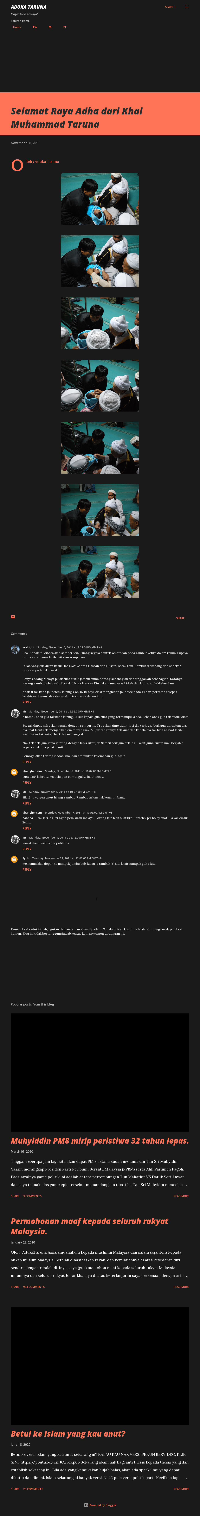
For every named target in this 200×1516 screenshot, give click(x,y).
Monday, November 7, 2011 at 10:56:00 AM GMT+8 (78, 812)
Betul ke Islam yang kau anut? (68, 1433)
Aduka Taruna (29, 7)
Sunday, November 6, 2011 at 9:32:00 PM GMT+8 (61, 711)
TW (32, 27)
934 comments (34, 1287)
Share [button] (180, 618)
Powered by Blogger (100, 1505)
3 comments (32, 1196)
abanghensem (32, 771)
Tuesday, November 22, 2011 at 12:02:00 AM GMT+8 (66, 858)
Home (15, 27)
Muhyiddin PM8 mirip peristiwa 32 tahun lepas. (100, 1140)
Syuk (26, 858)
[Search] (170, 7)
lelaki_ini (28, 647)
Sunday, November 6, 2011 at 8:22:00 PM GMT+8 (69, 647)
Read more (181, 1196)
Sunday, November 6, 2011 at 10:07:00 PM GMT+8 (62, 792)
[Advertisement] (100, 59)
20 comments (33, 1489)
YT (62, 27)
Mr (24, 711)
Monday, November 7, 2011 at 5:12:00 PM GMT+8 (62, 837)
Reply (27, 702)
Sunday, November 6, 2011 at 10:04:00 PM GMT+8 (78, 771)
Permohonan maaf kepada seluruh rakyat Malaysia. (89, 1226)
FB (47, 27)
